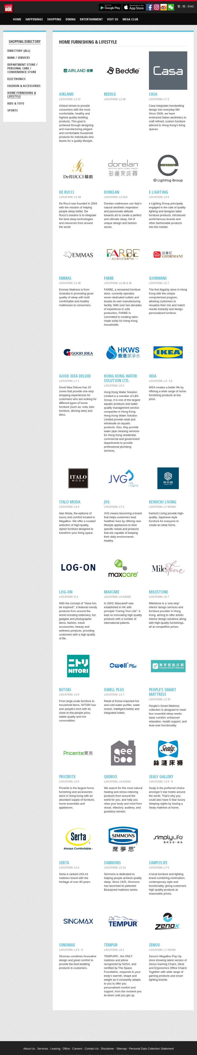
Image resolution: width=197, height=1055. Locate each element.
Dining (71, 19)
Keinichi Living (162, 502)
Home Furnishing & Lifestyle (21, 94)
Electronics (16, 79)
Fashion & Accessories (23, 85)
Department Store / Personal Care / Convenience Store (22, 68)
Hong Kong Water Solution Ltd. (120, 378)
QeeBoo (110, 776)
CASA (153, 94)
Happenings (34, 19)
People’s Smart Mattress (162, 692)
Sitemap (121, 1048)
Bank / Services (18, 57)
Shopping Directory (24, 41)
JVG (107, 502)
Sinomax (67, 945)
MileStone (158, 592)
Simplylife (158, 863)
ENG (191, 6)
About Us (29, 1048)
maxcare (111, 592)
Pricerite (67, 776)
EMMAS (65, 278)
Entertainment (91, 19)
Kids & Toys (15, 103)
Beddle (110, 94)
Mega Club (130, 19)
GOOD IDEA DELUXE (75, 376)
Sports (12, 110)
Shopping (54, 19)
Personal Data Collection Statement (151, 1048)
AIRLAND (66, 94)
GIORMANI (158, 278)
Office (66, 1048)
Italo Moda (69, 502)
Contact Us (91, 1048)
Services (42, 1048)
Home (17, 19)
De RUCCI (66, 192)
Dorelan (111, 192)
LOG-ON (66, 592)
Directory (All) (18, 50)
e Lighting (158, 192)
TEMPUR (111, 945)
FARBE (109, 278)
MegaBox (9, 9)
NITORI (65, 689)
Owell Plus (114, 689)
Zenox (154, 945)
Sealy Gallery (161, 776)
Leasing (55, 1048)
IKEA (152, 376)
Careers (77, 1048)
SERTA (64, 863)
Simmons (112, 863)
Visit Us (112, 19)
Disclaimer (107, 1048)
